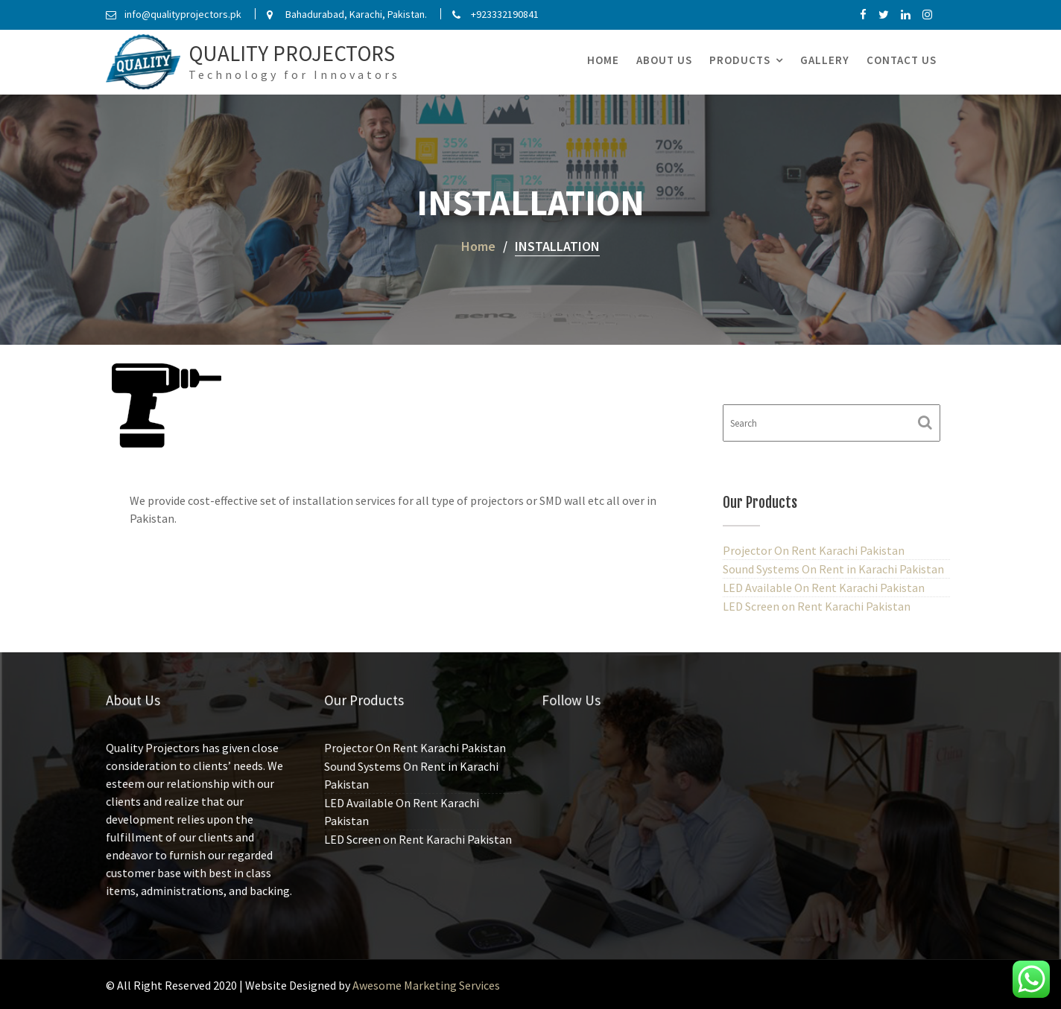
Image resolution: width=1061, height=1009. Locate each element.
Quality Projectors (292, 53)
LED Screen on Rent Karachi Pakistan (816, 606)
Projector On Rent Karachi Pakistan (814, 550)
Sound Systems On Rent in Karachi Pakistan (833, 568)
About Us (664, 60)
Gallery (824, 60)
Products (739, 60)
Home (603, 60)
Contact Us (902, 60)
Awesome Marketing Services (426, 985)
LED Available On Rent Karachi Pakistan (824, 587)
